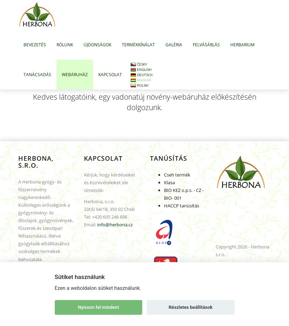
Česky (139, 64)
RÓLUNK (65, 45)
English (141, 69)
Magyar (141, 80)
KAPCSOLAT (110, 75)
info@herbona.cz (115, 224)
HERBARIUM (242, 45)
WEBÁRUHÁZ (75, 75)
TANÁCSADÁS (37, 75)
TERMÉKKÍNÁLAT (138, 45)
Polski (140, 85)
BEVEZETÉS (35, 45)
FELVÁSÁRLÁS (206, 45)
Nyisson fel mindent (98, 307)
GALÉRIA (173, 45)
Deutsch (141, 74)
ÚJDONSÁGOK (97, 45)
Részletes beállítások (190, 307)
